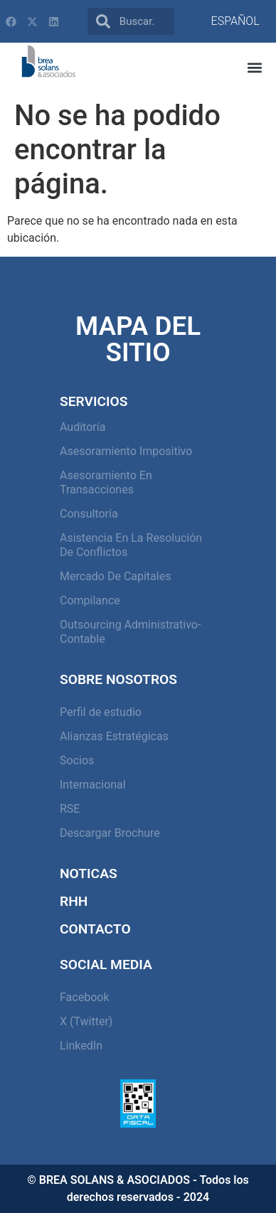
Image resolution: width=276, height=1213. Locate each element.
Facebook (84, 997)
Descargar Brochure (110, 833)
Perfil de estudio (101, 712)
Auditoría (82, 427)
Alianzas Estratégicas (114, 736)
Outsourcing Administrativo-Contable (130, 632)
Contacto (95, 929)
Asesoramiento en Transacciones (106, 482)
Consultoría (89, 513)
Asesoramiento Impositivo (126, 451)
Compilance (90, 600)
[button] (255, 68)
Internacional (93, 784)
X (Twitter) (86, 1021)
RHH (73, 901)
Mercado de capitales (115, 576)
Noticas (88, 873)
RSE (70, 809)
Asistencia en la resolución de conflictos (131, 545)
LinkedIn (81, 1045)
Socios (77, 760)
